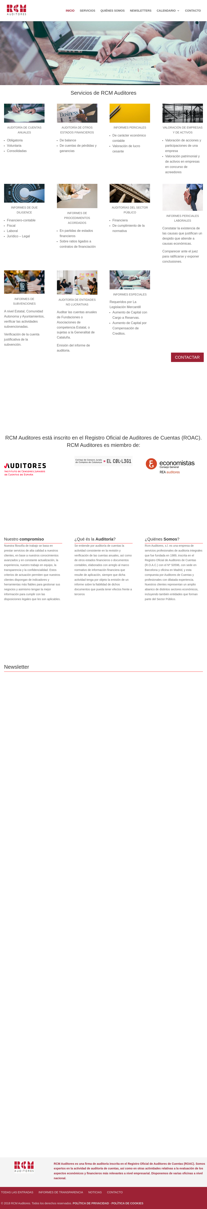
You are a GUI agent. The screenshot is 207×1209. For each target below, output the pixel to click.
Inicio (70, 10)
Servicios (87, 10)
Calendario (166, 10)
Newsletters (140, 10)
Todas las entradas (17, 1192)
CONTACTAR (187, 357)
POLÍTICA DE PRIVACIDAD (91, 1203)
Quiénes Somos (112, 10)
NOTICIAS (95, 1192)
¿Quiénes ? (162, 539)
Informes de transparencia (60, 1192)
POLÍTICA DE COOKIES (127, 1203)
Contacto (193, 10)
